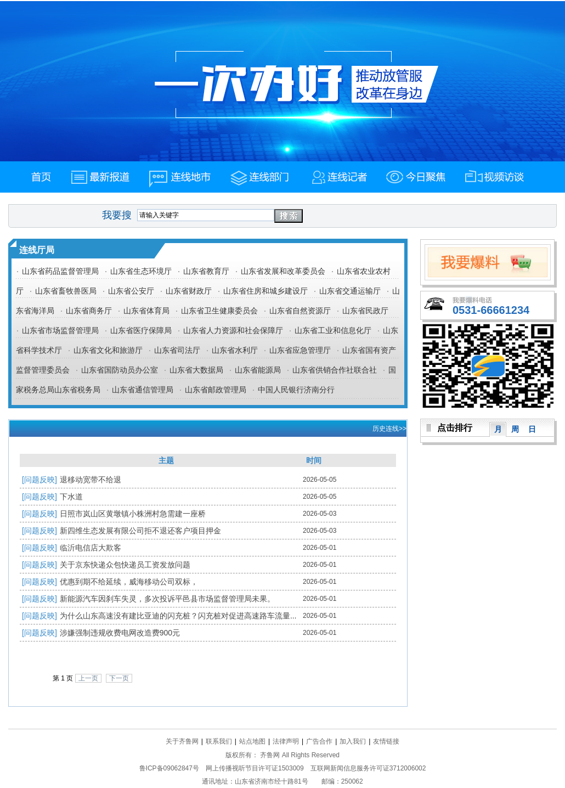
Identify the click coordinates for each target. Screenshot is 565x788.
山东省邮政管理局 (215, 389)
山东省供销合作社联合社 (334, 369)
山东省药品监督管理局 (60, 271)
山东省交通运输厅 (350, 290)
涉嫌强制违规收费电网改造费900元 (120, 632)
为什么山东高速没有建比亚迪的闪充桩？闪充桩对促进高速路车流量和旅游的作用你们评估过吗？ (225, 615)
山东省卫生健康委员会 (219, 310)
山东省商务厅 (89, 310)
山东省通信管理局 (142, 389)
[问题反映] (39, 479)
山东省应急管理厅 (300, 350)
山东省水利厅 (235, 350)
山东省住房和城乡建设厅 (265, 290)
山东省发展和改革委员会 (283, 271)
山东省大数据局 (196, 369)
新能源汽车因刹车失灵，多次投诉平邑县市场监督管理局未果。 (167, 598)
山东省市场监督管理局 (60, 330)
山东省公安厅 (131, 290)
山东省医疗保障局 (141, 330)
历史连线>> (389, 428)
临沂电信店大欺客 (90, 547)
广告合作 (319, 741)
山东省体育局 (146, 310)
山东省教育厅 (206, 271)
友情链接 (386, 741)
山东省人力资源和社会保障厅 (233, 330)
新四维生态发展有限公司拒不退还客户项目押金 (140, 530)
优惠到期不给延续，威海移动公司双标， (129, 581)
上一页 (88, 678)
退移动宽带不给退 (90, 479)
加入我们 (353, 741)
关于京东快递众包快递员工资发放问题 (125, 564)
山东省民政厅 (365, 310)
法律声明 (286, 741)
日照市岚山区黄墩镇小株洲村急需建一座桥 (133, 513)
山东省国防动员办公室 (119, 369)
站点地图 (252, 741)
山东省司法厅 (177, 350)
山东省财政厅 (189, 290)
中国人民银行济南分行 (296, 389)
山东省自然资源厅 (300, 310)
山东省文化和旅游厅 (108, 350)
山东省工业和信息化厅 (333, 330)
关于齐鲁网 (182, 741)
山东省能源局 (258, 369)
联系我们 (219, 741)
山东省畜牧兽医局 (66, 290)
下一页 (119, 678)
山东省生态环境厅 (141, 271)
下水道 (71, 496)
